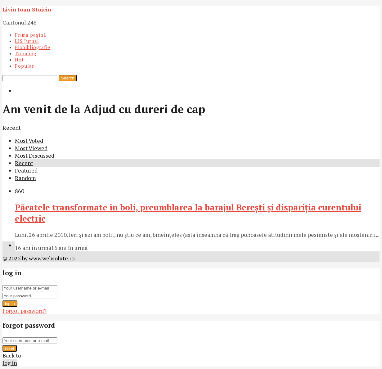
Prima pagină (30, 35)
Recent (24, 163)
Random (25, 178)
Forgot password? (24, 310)
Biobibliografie (32, 47)
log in (10, 303)
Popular (24, 66)
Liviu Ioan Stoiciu (26, 9)
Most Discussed (34, 155)
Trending (25, 53)
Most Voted (29, 140)
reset (9, 348)
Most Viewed (31, 148)
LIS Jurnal (27, 41)
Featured (26, 170)
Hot (19, 59)
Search (67, 78)
